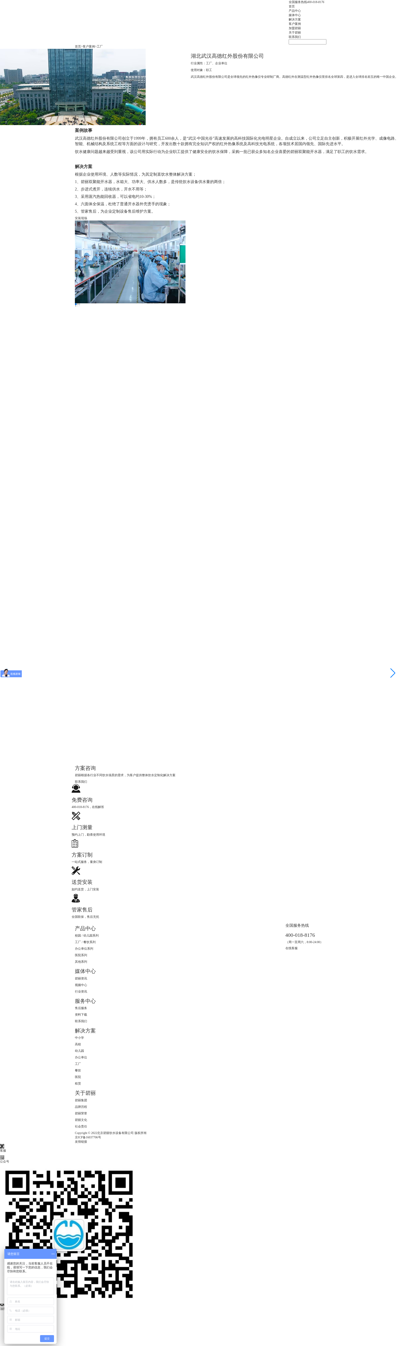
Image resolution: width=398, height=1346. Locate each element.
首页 (292, 6)
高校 (78, 1044)
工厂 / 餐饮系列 (85, 942)
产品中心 (295, 10)
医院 (78, 1077)
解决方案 (295, 19)
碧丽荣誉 (81, 1113)
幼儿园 (79, 1050)
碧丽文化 (81, 1120)
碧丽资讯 (81, 978)
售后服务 (81, 1008)
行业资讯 (81, 991)
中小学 (79, 1037)
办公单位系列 (84, 948)
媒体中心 (295, 15)
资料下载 (81, 1014)
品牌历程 (81, 1106)
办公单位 (81, 1057)
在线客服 (291, 948)
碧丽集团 (81, 1100)
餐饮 (78, 1070)
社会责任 (81, 1126)
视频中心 (81, 985)
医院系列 (81, 955)
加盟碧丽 (295, 28)
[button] (393, 673)
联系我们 (295, 37)
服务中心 (85, 1001)
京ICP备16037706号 (88, 1137)
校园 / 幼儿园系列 (87, 935)
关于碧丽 (295, 32)
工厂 (100, 46)
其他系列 (81, 961)
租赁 (78, 1083)
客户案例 (295, 23)
